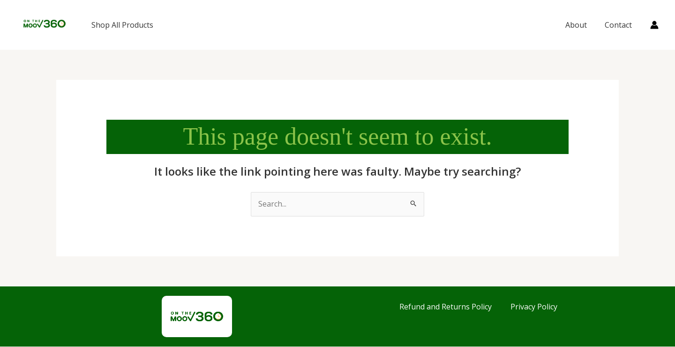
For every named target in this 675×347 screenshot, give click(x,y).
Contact (619, 25)
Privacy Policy (533, 306)
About (580, 25)
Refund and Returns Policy (445, 306)
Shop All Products (122, 25)
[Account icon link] (654, 25)
